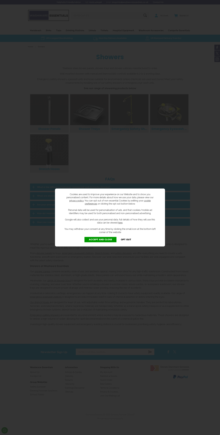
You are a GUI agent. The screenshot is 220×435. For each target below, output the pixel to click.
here (120, 222)
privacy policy (76, 200)
